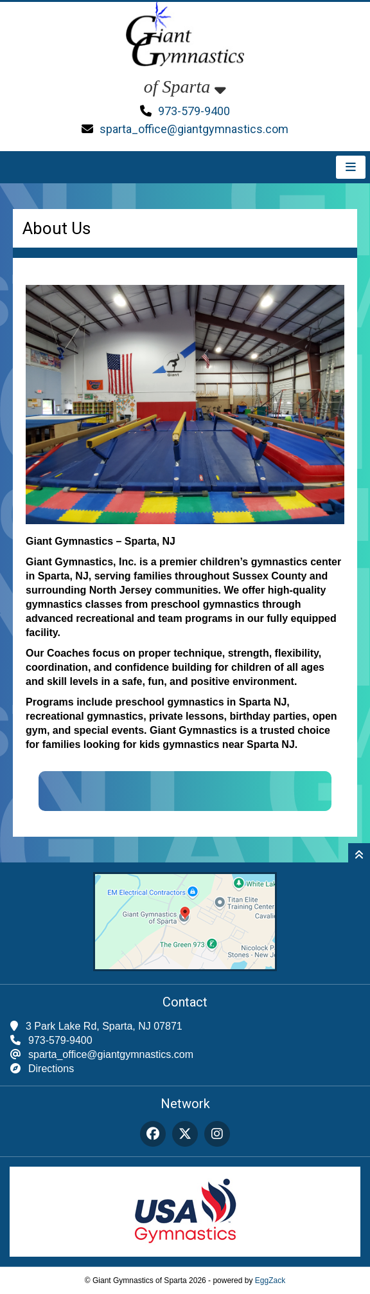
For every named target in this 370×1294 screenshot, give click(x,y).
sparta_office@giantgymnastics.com (194, 129)
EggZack (270, 1280)
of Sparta (185, 86)
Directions (51, 1068)
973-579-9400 (194, 111)
